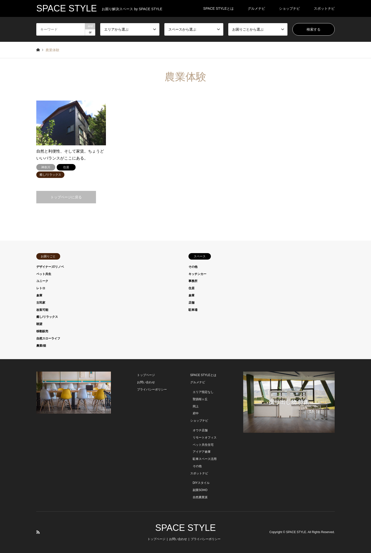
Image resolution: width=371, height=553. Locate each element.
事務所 (192, 281)
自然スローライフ (48, 338)
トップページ (146, 375)
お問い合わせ (146, 382)
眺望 (39, 324)
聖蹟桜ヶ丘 (200, 399)
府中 (196, 413)
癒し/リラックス (47, 317)
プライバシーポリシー (152, 389)
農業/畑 (41, 345)
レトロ (40, 288)
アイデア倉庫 (202, 451)
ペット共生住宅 (203, 444)
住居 (191, 288)
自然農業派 (200, 497)
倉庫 (39, 295)
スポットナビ (324, 8)
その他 (192, 267)
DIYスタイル (201, 483)
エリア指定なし (203, 392)
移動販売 (42, 331)
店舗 (191, 302)
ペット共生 (43, 274)
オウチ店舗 (200, 430)
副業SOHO (200, 490)
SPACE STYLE (185, 528)
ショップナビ (289, 8)
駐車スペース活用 (205, 459)
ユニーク (42, 281)
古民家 (40, 302)
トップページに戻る (66, 197)
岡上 (196, 406)
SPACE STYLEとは (218, 8)
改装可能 (42, 310)
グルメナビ (256, 8)
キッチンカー (197, 274)
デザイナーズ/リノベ (50, 267)
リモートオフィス (205, 437)
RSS (38, 532)
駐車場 (192, 310)
